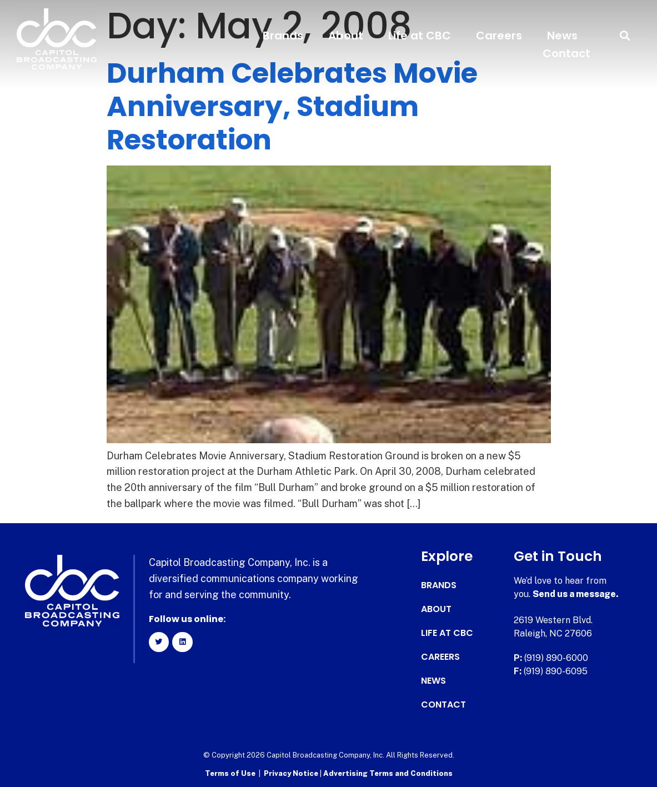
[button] (625, 36)
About (345, 35)
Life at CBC (419, 35)
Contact (566, 53)
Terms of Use (230, 773)
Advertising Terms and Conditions (388, 773)
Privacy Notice (292, 773)
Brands (283, 35)
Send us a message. (576, 594)
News (562, 35)
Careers (499, 35)
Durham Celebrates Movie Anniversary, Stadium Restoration (292, 106)
